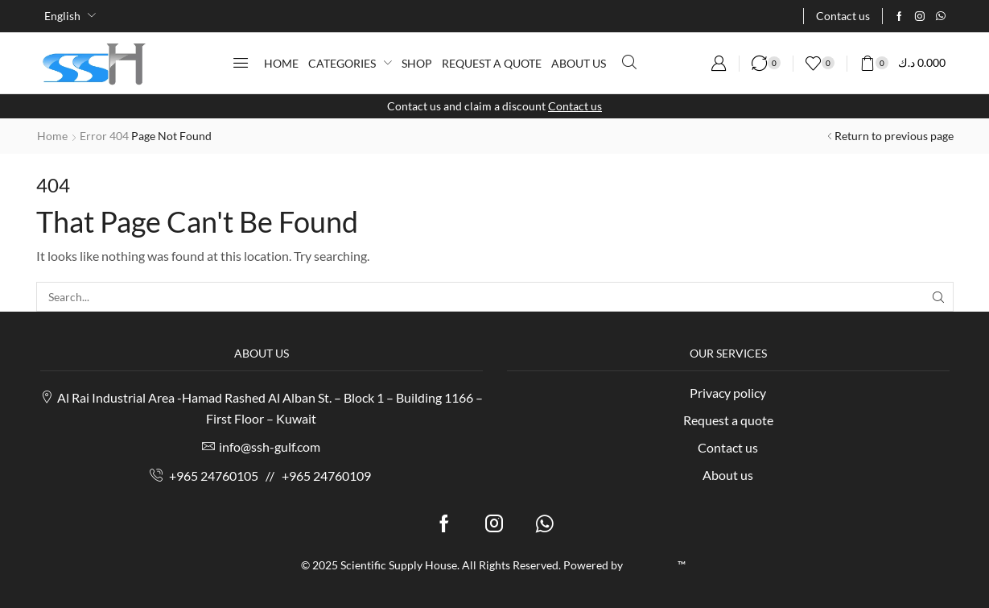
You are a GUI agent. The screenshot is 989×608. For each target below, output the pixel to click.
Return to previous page (894, 136)
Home (52, 136)
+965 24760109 (326, 475)
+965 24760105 (213, 475)
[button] (240, 63)
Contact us (575, 106)
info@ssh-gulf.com (269, 446)
